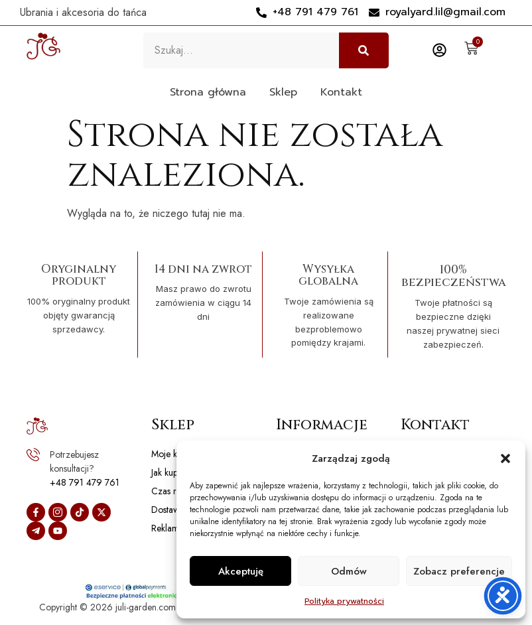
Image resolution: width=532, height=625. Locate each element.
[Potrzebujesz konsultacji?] (33, 454)
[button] (505, 458)
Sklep (283, 92)
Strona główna (208, 92)
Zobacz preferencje (459, 571)
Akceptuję (240, 571)
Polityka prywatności (344, 601)
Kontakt (341, 92)
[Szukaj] (364, 50)
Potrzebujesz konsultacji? (74, 461)
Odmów (349, 571)
